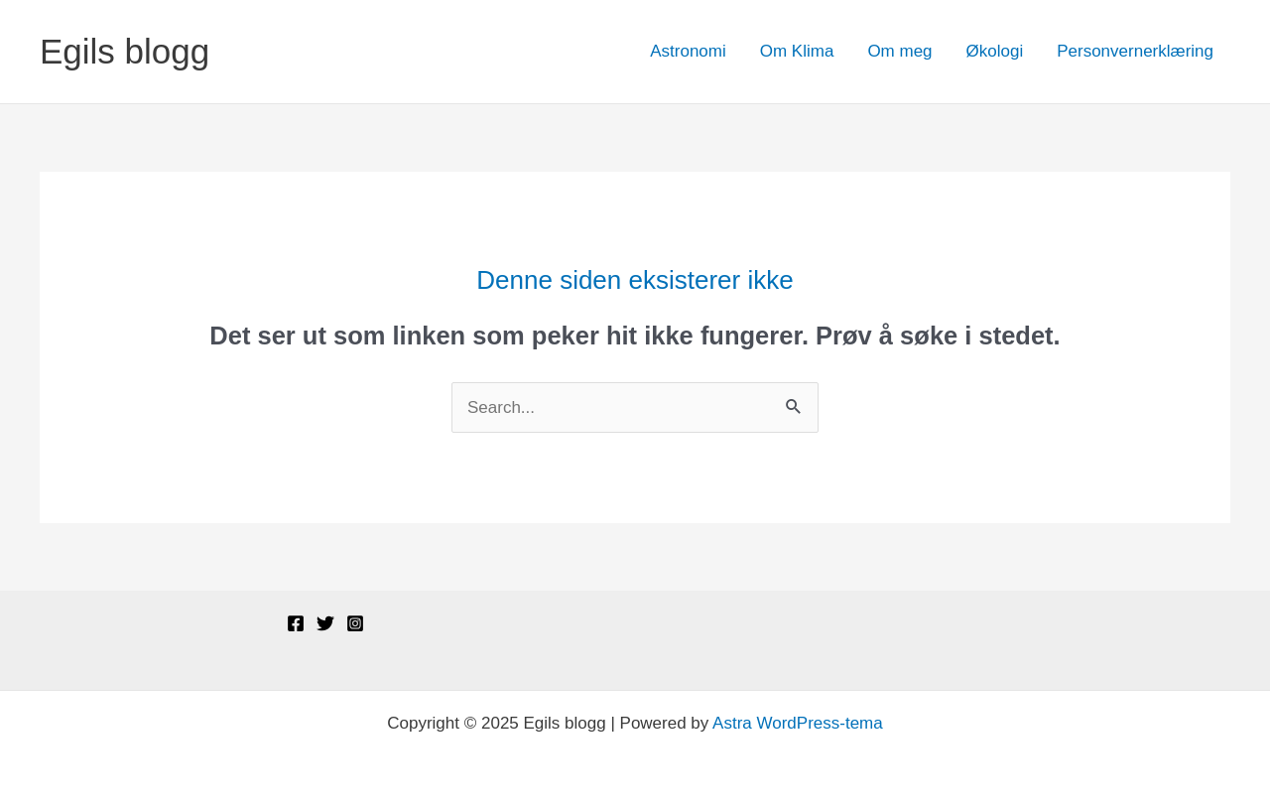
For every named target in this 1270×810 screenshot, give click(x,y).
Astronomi (688, 51)
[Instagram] (355, 623)
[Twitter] (325, 623)
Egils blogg (124, 51)
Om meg (899, 51)
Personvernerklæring (1135, 51)
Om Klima (797, 51)
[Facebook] (296, 623)
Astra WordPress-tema (797, 723)
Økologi (995, 51)
